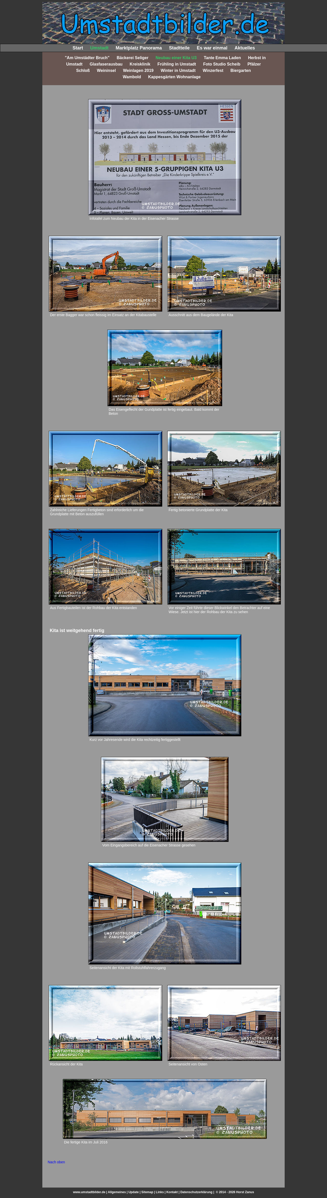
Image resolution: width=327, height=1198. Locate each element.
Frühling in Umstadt (176, 64)
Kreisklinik (140, 64)
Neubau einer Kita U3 (176, 58)
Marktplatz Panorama (139, 47)
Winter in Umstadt (178, 70)
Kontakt (172, 1192)
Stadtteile (179, 47)
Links (160, 1192)
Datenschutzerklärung (196, 1192)
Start (77, 47)
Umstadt (99, 47)
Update (133, 1192)
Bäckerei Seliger (132, 58)
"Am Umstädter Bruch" (87, 58)
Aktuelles (245, 47)
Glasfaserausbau (106, 64)
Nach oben (56, 1162)
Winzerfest (213, 70)
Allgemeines (117, 1192)
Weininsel (106, 70)
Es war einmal (212, 47)
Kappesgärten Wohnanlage (174, 77)
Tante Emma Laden (222, 58)
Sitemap (147, 1192)
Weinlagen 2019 (138, 70)
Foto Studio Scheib (221, 64)
